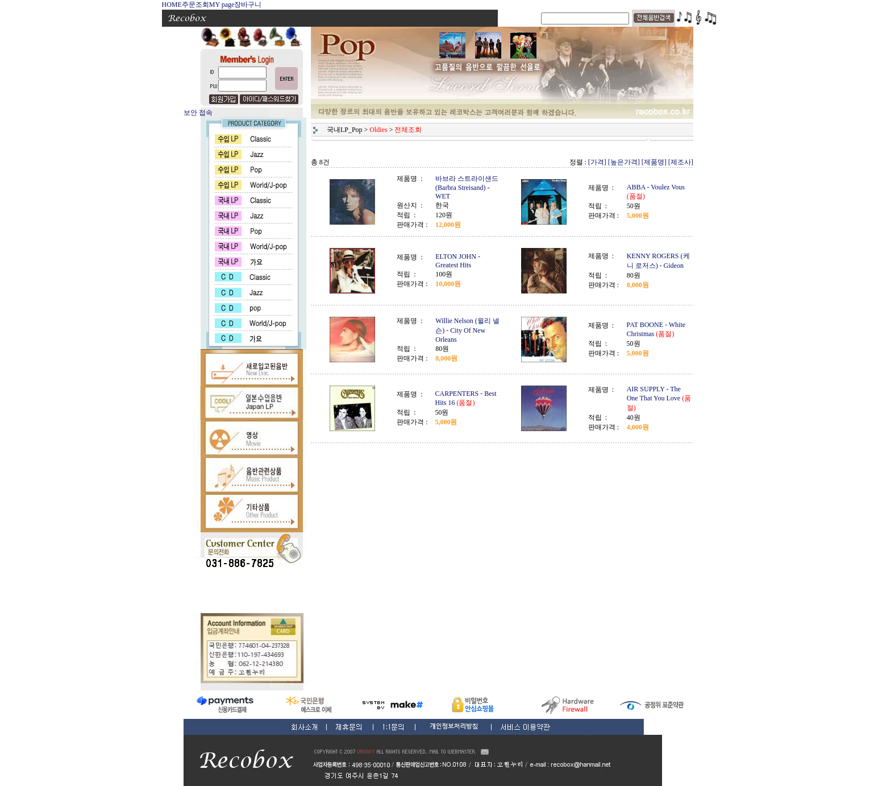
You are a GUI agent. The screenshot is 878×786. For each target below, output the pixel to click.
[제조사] (680, 162)
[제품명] (654, 162)
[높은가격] (624, 162)
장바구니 (247, 5)
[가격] (597, 162)
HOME (172, 5)
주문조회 (195, 5)
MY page (222, 5)
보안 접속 (198, 113)
